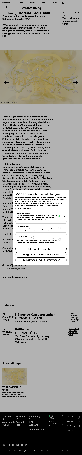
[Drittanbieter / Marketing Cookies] (60, 239)
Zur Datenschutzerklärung (23, 208)
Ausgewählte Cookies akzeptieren (41, 254)
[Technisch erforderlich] (60, 216)
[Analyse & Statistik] (60, 228)
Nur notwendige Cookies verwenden (41, 259)
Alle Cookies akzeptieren (41, 249)
